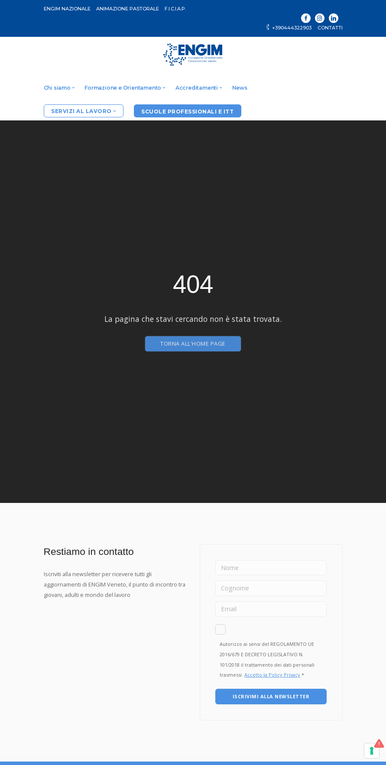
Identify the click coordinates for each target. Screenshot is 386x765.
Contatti (330, 28)
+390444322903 (288, 28)
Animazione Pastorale (127, 9)
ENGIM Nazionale (67, 9)
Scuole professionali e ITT (187, 111)
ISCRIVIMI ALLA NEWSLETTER (271, 696)
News (239, 87)
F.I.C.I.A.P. (175, 9)
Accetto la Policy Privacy (272, 674)
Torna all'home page (193, 343)
